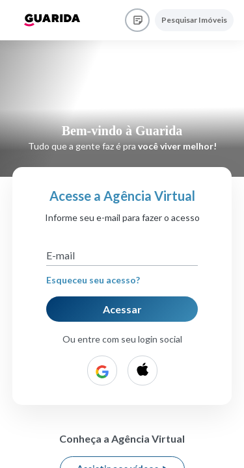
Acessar (122, 309)
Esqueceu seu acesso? (93, 279)
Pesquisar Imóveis (194, 20)
